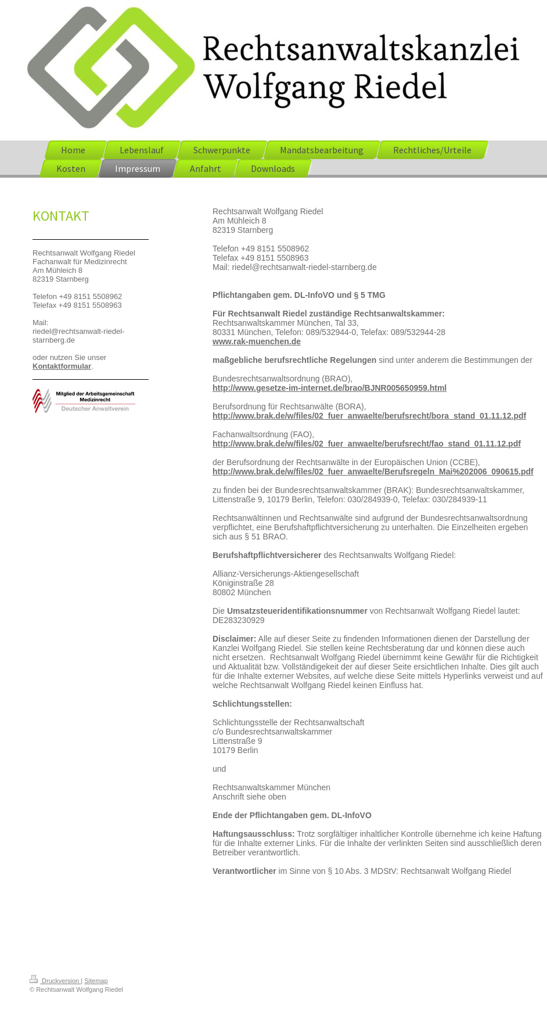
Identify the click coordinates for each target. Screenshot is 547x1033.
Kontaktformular (62, 366)
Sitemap (95, 980)
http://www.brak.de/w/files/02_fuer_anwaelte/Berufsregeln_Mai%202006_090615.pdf (373, 471)
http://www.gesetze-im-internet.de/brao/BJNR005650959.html (330, 388)
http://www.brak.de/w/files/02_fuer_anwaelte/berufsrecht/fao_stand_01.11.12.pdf (367, 443)
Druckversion (55, 980)
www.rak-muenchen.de (257, 341)
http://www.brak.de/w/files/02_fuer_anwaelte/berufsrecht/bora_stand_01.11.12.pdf (369, 415)
